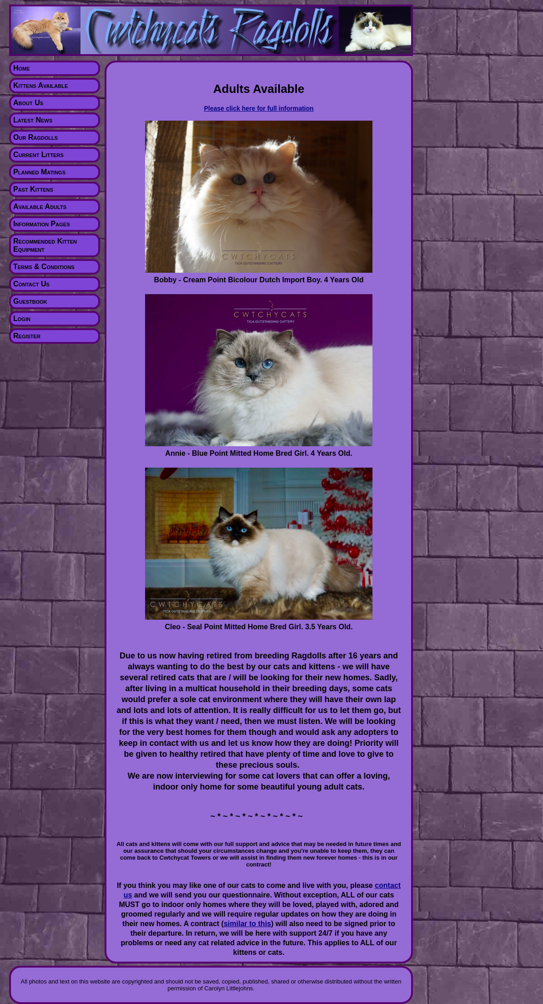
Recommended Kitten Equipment (45, 245)
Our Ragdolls (35, 137)
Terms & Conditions (44, 266)
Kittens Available (40, 85)
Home (21, 68)
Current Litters (38, 154)
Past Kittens (33, 189)
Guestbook (30, 301)
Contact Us (31, 284)
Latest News (32, 120)
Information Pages (41, 224)
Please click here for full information (258, 108)
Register (26, 336)
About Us (28, 103)
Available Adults (39, 206)
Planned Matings (39, 172)
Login (21, 318)
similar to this (247, 924)
